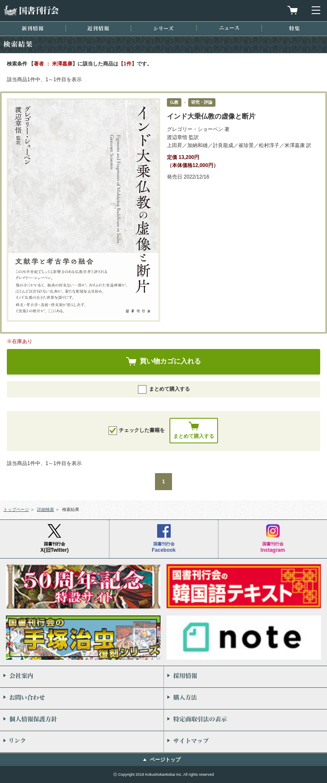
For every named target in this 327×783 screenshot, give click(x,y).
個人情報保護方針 (82, 720)
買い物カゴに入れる (170, 361)
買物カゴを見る (292, 10)
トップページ (16, 509)
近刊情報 (98, 28)
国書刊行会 (31, 10)
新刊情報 (32, 28)
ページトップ (165, 760)
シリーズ (163, 28)
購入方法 (245, 698)
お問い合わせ (82, 698)
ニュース (229, 28)
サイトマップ (245, 741)
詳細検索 (45, 509)
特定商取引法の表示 (245, 720)
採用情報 (245, 676)
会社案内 (82, 676)
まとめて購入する (164, 389)
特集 (294, 28)
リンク (82, 741)
